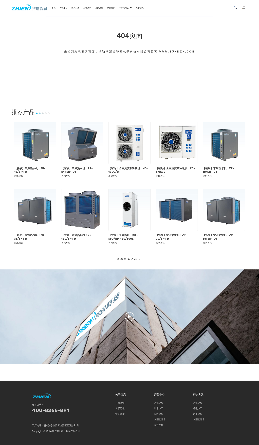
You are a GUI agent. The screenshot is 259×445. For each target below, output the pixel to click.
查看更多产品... (129, 259)
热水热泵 (18, 176)
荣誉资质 (120, 414)
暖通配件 (158, 424)
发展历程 (120, 408)
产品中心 (159, 394)
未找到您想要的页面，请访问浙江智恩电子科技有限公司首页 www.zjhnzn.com (129, 51)
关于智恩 (120, 394)
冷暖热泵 (113, 176)
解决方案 (198, 394)
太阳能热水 (160, 419)
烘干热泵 (158, 408)
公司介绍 (120, 403)
